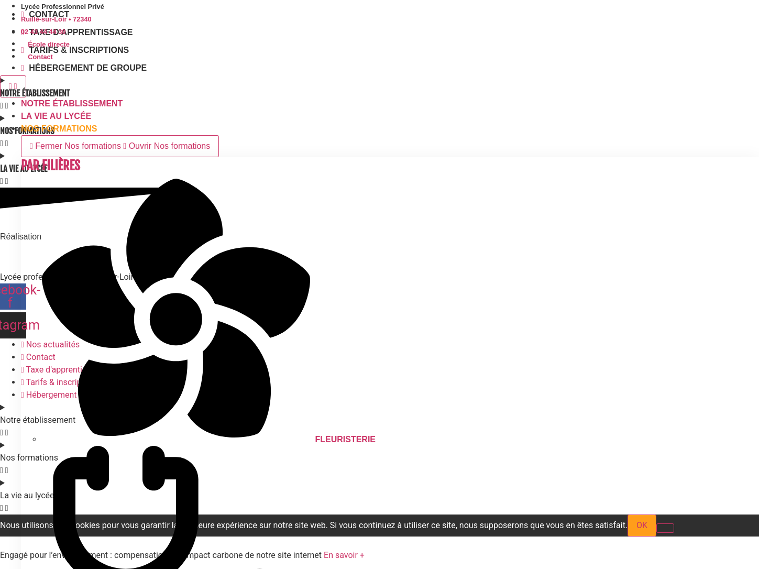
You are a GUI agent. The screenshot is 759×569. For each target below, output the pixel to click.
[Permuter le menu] (13, 86)
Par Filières (50, 165)
